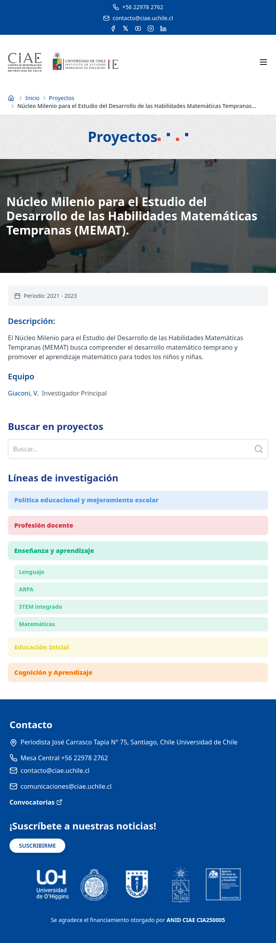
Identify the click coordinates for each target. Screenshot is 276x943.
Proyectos (61, 98)
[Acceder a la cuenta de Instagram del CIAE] (150, 28)
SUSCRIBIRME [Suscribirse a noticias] (37, 845)
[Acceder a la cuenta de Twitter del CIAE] (126, 28)
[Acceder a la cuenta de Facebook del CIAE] (113, 28)
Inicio (32, 98)
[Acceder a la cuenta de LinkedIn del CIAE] (163, 28)
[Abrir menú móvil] (263, 62)
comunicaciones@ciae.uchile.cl (66, 786)
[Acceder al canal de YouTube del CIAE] (138, 28)
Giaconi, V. (23, 393)
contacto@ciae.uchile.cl (55, 770)
